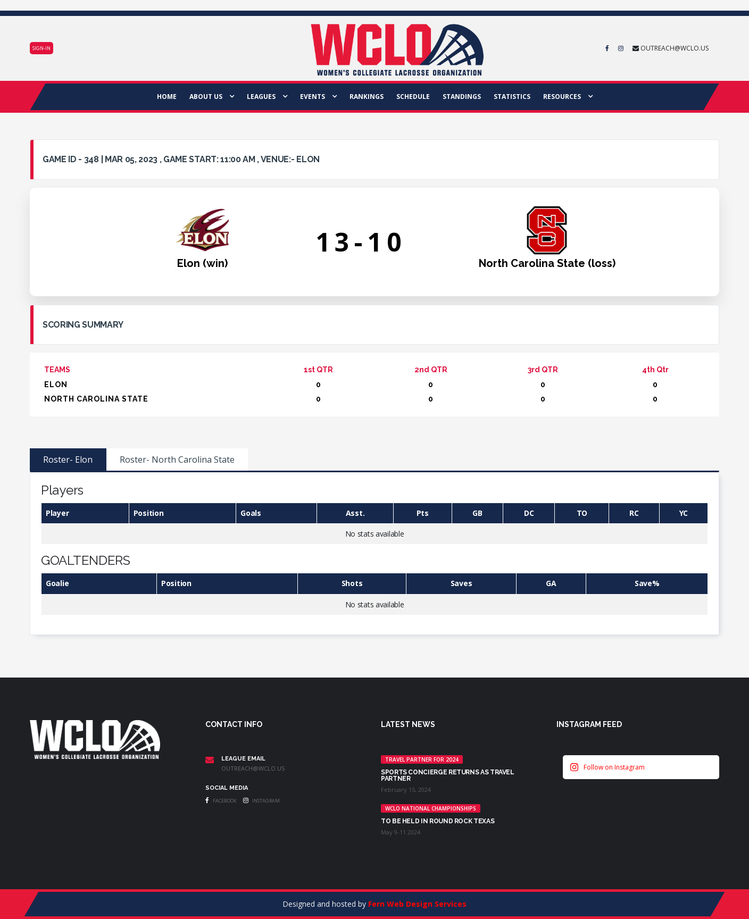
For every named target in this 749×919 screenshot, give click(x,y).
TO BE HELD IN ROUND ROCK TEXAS (437, 821)
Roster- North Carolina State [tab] (177, 459)
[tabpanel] (374, 553)
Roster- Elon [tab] (68, 459)
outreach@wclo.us (253, 768)
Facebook (221, 800)
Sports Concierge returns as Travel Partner (447, 775)
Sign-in (41, 48)
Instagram (261, 800)
